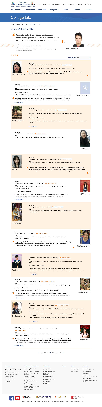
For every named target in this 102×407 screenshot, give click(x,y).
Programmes (16, 9)
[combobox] (83, 57)
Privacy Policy (32, 402)
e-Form (39, 4)
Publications (6, 381)
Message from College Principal (88, 370)
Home (12, 24)
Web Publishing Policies (42, 402)
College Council (85, 375)
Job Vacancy (71, 4)
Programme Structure (8, 368)
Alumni (77, 9)
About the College (85, 368)
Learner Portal (46, 4)
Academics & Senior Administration (89, 377)
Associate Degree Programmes (10, 373)
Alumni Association (74, 368)
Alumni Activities (73, 372)
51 (55, 352)
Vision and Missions (86, 372)
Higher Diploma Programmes (10, 374)
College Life (53, 9)
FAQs (64, 4)
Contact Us (79, 4)
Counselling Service (46, 378)
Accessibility (51, 402)
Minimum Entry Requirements (29, 368)
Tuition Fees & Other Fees (28, 376)
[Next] (63, 352)
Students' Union (45, 383)
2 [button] (13, 55)
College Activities (45, 368)
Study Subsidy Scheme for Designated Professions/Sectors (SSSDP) (30, 382)
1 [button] (11, 55)
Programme (72, 57)
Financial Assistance (27, 389)
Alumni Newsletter (74, 370)
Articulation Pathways (8, 376)
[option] (51, 42)
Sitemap (26, 402)
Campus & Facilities (86, 379)
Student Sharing (45, 370)
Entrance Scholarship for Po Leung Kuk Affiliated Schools (30, 387)
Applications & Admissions (35, 9)
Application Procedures (28, 370)
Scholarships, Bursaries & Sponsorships (28, 379)
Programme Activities (8, 380)
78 (61, 352)
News (66, 9)
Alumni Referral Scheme (28, 385)
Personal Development (47, 376)
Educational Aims (85, 373)
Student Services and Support (48, 372)
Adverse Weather (56, 4)
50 (53, 352)
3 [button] (15, 55)
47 (45, 352)
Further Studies (7, 378)
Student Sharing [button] (33, 24)
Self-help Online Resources (48, 380)
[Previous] (38, 352)
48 (47, 352)
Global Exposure (45, 381)
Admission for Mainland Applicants (30, 372)
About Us (87, 9)
